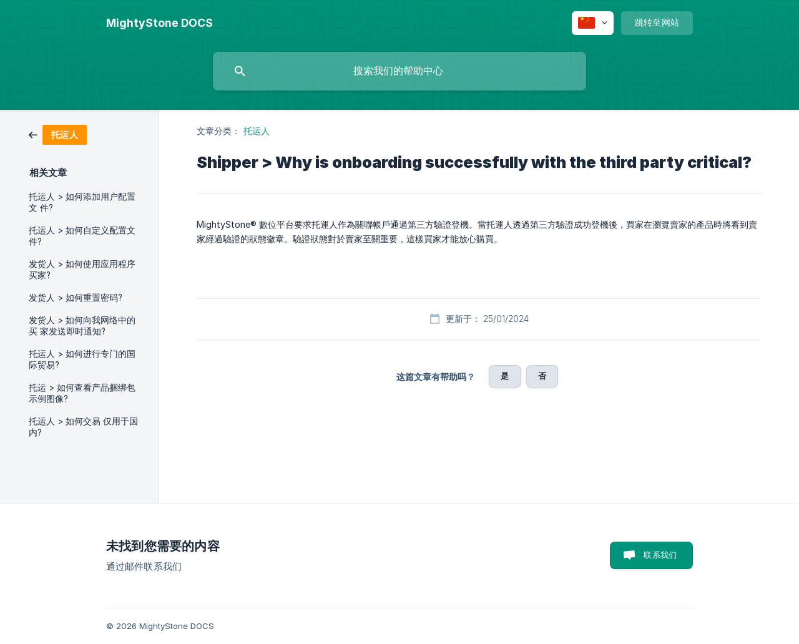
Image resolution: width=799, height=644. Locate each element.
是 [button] (505, 376)
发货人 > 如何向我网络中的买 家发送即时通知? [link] (82, 325)
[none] (159, 23)
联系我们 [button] (660, 555)
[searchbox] (399, 71)
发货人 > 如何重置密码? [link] (75, 298)
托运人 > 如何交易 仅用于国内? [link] (83, 426)
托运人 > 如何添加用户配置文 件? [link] (82, 202)
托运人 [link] (256, 130)
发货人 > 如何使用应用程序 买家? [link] (82, 269)
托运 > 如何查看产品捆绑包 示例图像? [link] (82, 393)
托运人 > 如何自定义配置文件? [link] (82, 235)
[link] (58, 134)
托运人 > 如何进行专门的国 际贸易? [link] (82, 359)
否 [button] (542, 376)
